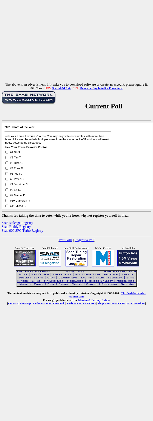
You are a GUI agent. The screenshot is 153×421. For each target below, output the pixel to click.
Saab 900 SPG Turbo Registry (22, 230)
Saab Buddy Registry (16, 226)
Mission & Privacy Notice (93, 300)
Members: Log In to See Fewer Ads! (101, 88)
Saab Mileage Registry (17, 223)
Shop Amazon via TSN (111, 303)
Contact (13, 303)
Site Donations (136, 303)
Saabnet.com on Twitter (81, 303)
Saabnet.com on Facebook (49, 303)
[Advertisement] (75, 42)
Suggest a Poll (84, 240)
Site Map (25, 303)
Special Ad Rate (61, 88)
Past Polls (65, 240)
